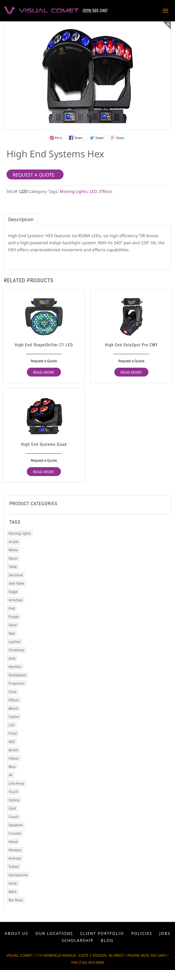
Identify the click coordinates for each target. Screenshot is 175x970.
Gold (12, 808)
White (13, 550)
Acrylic (13, 541)
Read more (43, 372)
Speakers (16, 825)
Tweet (99, 138)
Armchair (16, 600)
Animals (15, 858)
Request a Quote (44, 361)
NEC (12, 741)
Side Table (16, 583)
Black (13, 891)
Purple (14, 616)
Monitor (15, 666)
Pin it (58, 138)
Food (13, 733)
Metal (13, 841)
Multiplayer (17, 675)
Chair (13, 691)
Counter (15, 833)
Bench (13, 708)
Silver (13, 625)
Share (78, 138)
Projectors (16, 683)
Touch (13, 791)
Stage (13, 591)
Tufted (13, 866)
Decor (13, 558)
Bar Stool (16, 900)
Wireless (15, 850)
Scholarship (77, 940)
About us (16, 933)
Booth (13, 750)
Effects (106, 191)
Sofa (12, 658)
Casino (14, 716)
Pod (12, 608)
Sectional (16, 575)
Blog (107, 940)
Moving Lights (74, 191)
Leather (15, 641)
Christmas (16, 650)
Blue (12, 766)
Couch (13, 816)
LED (93, 191)
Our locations (54, 933)
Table (13, 566)
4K (10, 775)
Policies (141, 933)
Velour (14, 758)
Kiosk (13, 883)
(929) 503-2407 (95, 10)
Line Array (16, 783)
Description (21, 219)
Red (12, 633)
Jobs (164, 933)
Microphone (18, 875)
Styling (14, 800)
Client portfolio (102, 933)
